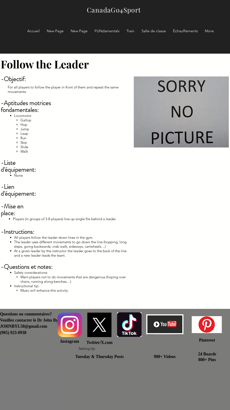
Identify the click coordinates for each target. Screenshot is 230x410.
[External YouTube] (181, 248)
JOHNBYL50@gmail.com (23, 326)
